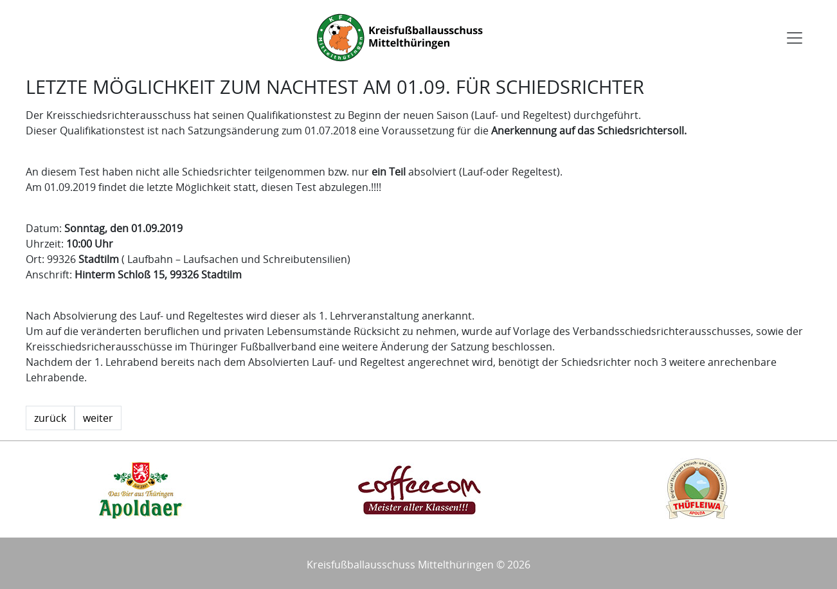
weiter (98, 418)
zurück (50, 418)
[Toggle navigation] (794, 38)
